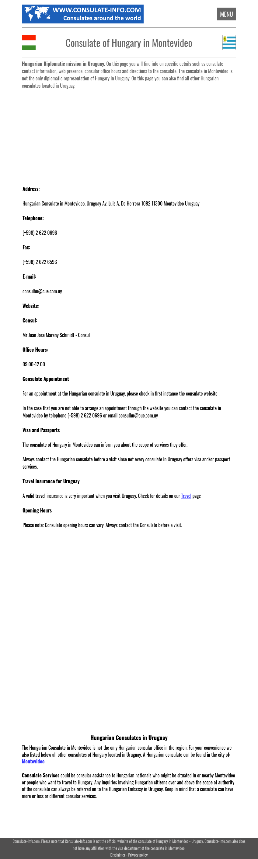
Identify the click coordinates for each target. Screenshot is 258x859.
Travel (186, 495)
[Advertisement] (129, 134)
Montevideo (33, 761)
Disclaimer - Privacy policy (129, 855)
